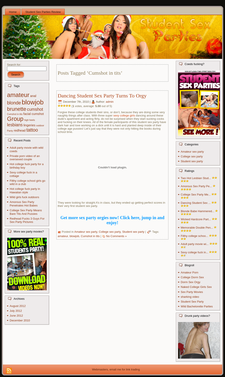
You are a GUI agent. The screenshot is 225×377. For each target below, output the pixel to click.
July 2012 (16, 310)
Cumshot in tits (14, 114)
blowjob (32, 102)
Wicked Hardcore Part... (196, 219)
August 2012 (18, 306)
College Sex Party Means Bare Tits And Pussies (26, 212)
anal (33, 96)
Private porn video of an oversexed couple (25, 157)
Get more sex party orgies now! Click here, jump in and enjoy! (112, 220)
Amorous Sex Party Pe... (196, 186)
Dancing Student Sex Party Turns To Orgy (102, 96)
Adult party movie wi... (195, 244)
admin (109, 102)
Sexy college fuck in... (194, 252)
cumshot (35, 109)
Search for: (14, 64)
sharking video (190, 296)
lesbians (15, 124)
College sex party (109, 232)
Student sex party (133, 232)
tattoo (32, 129)
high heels (29, 120)
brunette (16, 109)
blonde (14, 102)
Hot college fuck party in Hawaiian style (25, 190)
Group (15, 119)
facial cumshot (33, 114)
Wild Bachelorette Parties (197, 306)
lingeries (29, 125)
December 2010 (20, 320)
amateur (18, 95)
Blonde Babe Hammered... (197, 211)
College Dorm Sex (192, 277)
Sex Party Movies (192, 292)
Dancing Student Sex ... (196, 202)
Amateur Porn (189, 272)
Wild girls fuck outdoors (24, 197)
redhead (20, 130)
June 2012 (16, 315)
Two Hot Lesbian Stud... (196, 178)
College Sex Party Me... (196, 194)
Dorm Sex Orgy (190, 282)
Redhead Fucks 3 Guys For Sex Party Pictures (27, 220)
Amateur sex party (85, 232)
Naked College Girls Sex (196, 287)
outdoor (40, 125)
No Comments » (116, 236)
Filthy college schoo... (194, 236)
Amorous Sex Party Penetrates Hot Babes (24, 203)
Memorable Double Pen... (197, 227)
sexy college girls (124, 115)
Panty (10, 130)
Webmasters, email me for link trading (116, 369)
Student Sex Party (192, 301)
